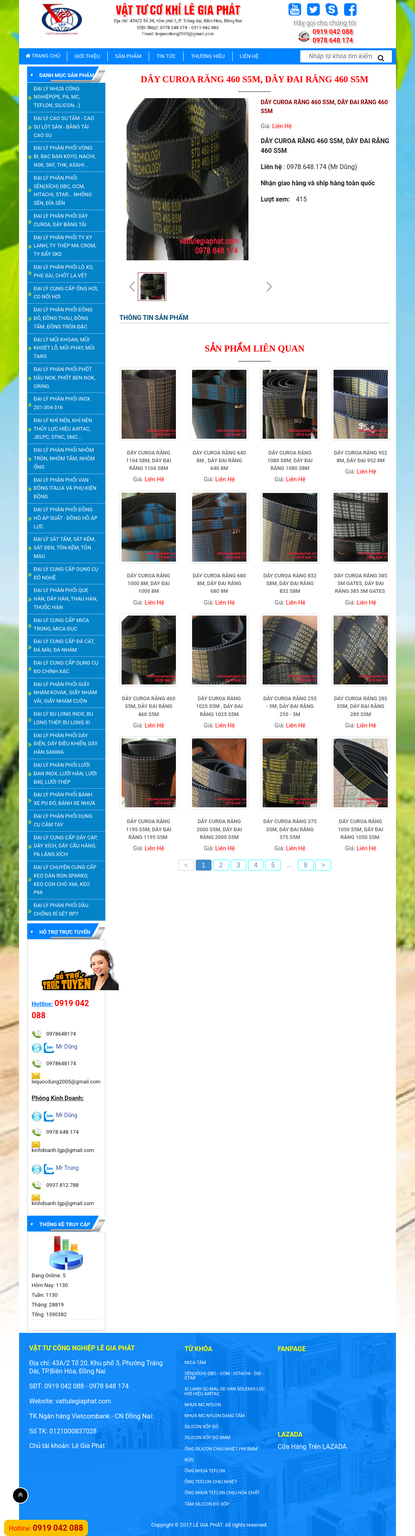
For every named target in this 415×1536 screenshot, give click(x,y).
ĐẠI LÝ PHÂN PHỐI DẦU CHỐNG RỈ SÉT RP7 (61, 909)
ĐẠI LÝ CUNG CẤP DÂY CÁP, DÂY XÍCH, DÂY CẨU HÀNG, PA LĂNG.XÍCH (65, 846)
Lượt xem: (275, 199)
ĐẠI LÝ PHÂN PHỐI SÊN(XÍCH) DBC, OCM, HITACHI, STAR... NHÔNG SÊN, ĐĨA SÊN (63, 190)
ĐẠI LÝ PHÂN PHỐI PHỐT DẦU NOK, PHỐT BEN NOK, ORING (64, 377)
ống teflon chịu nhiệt (210, 1482)
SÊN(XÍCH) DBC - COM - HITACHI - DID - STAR (223, 1376)
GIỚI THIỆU (87, 56)
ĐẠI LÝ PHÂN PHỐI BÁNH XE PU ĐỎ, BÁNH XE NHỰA (64, 799)
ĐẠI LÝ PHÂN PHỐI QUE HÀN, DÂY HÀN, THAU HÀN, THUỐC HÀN (65, 598)
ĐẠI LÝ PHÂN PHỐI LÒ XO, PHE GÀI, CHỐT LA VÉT (63, 271)
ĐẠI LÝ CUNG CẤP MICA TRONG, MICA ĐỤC (61, 624)
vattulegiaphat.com (83, 1401)
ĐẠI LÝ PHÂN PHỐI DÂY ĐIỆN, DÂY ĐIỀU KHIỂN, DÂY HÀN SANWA (66, 743)
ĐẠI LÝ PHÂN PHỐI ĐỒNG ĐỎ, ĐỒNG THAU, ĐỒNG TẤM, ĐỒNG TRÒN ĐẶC (63, 318)
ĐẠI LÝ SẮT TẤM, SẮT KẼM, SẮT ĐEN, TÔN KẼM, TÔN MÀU (64, 547)
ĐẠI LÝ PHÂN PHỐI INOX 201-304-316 (62, 403)
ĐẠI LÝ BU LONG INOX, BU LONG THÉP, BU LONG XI (63, 718)
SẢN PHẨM (128, 56)
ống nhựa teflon (204, 1471)
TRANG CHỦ (43, 56)
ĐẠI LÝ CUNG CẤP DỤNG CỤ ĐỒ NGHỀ (66, 573)
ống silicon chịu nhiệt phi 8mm (220, 1449)
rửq (188, 1460)
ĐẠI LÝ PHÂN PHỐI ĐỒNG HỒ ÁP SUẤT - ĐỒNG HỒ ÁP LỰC (65, 518)
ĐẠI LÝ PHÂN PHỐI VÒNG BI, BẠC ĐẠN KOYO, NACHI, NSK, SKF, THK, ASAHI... (65, 156)
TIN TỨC (166, 56)
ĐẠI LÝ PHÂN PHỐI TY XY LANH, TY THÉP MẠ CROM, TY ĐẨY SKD (65, 245)
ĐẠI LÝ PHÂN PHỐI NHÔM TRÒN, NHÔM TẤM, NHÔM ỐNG (64, 458)
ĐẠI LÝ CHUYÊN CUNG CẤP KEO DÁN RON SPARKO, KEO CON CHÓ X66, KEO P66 (65, 879)
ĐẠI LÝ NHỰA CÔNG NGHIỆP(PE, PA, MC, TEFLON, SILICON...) (57, 97)
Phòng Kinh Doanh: (58, 1098)
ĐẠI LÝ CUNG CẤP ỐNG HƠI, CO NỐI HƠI (66, 292)
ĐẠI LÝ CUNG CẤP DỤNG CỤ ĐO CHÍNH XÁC (66, 667)
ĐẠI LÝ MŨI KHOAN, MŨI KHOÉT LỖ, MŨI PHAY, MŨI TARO (64, 348)
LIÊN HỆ (249, 56)
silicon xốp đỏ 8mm (207, 1437)
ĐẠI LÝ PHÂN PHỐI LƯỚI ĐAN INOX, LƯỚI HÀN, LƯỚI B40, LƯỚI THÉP (65, 773)
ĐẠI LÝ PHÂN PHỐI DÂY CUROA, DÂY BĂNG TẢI (61, 220)
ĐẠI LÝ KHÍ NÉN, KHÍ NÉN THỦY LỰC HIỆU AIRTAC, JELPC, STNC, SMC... (63, 428)
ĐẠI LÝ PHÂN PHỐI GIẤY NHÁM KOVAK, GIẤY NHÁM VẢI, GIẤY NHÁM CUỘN (65, 692)
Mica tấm (195, 1362)
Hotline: (42, 1004)
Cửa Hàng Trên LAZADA (312, 1446)
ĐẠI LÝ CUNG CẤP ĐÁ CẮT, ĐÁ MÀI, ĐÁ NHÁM (64, 645)
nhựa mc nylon (202, 1404)
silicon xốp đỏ (201, 1426)
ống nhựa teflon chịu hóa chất (222, 1492)
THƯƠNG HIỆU (208, 56)
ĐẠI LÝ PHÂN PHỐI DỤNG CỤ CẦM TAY (63, 820)
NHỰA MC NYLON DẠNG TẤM (214, 1415)
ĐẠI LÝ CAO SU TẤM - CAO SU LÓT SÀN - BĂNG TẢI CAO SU (64, 126)
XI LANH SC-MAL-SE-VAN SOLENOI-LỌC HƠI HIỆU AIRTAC (224, 1391)
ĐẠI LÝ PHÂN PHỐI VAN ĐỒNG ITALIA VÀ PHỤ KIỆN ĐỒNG (65, 488)
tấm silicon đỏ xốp (206, 1504)
